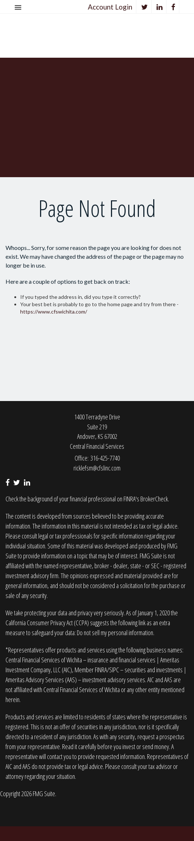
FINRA (101, 669)
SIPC (114, 669)
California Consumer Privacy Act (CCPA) (47, 622)
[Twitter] (144, 7)
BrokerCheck (154, 498)
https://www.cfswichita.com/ (53, 311)
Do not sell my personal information (115, 632)
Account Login (110, 7)
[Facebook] (173, 7)
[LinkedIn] (159, 7)
